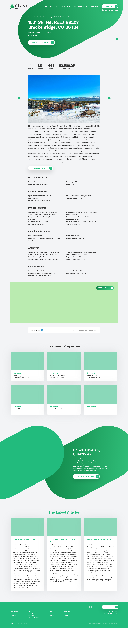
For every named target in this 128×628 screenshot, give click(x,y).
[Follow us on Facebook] (117, 39)
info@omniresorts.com (111, 613)
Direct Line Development (110, 623)
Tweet (38, 330)
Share (33, 330)
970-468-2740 (113, 611)
